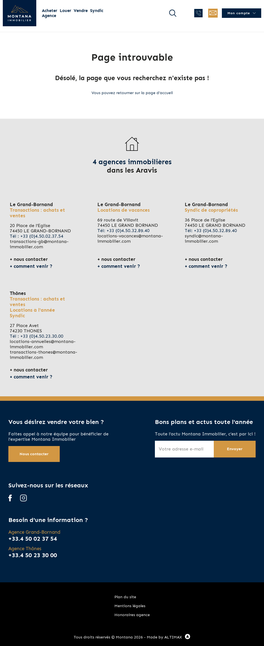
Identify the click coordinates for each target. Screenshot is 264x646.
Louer (65, 10)
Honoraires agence (132, 614)
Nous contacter (34, 454)
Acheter (49, 10)
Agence (49, 15)
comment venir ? (33, 266)
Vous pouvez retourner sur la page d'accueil (132, 92)
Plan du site (125, 597)
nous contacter (31, 259)
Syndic (96, 10)
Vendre (81, 10)
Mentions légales (129, 606)
